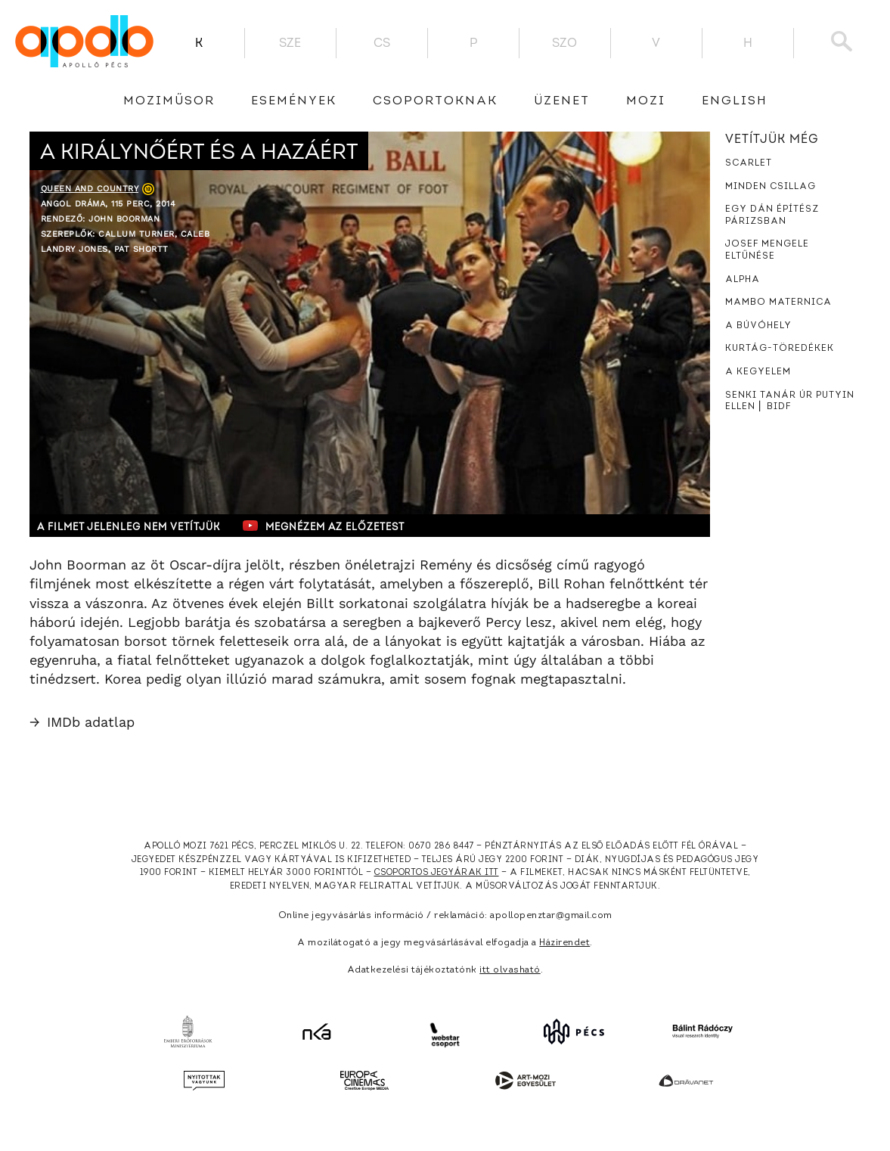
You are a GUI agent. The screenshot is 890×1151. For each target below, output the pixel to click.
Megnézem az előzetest (324, 525)
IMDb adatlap (82, 722)
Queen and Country (90, 189)
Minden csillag (770, 186)
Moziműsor (169, 101)
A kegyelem (758, 372)
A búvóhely (758, 325)
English (735, 101)
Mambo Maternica (778, 302)
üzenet (562, 101)
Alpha (742, 279)
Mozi (645, 101)
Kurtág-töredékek (779, 348)
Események (293, 101)
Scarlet (748, 163)
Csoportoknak (435, 101)
